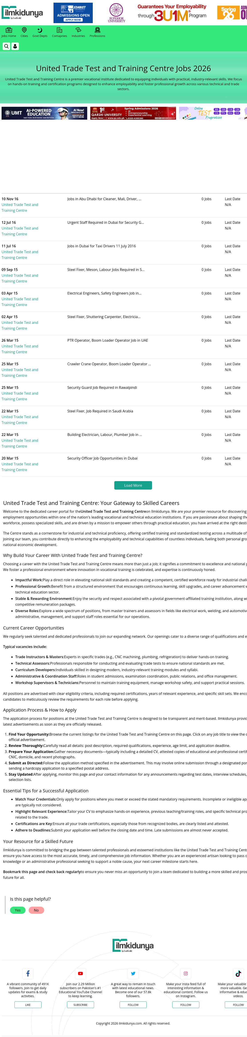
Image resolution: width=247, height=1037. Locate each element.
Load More (133, 416)
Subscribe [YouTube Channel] (80, 935)
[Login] (15, 46)
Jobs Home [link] (9, 32)
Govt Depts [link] (39, 32)
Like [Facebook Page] (28, 935)
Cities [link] (24, 32)
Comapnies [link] (59, 32)
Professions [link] (97, 32)
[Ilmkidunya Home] (26, 13)
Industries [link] (78, 32)
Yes (18, 840)
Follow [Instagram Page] (185, 935)
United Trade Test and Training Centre (39, 201)
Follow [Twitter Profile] (133, 935)
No (36, 840)
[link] (77, 13)
